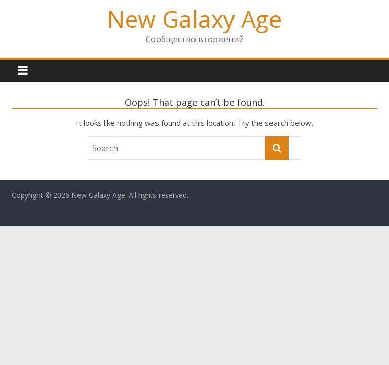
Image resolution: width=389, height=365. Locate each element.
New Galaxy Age (194, 18)
